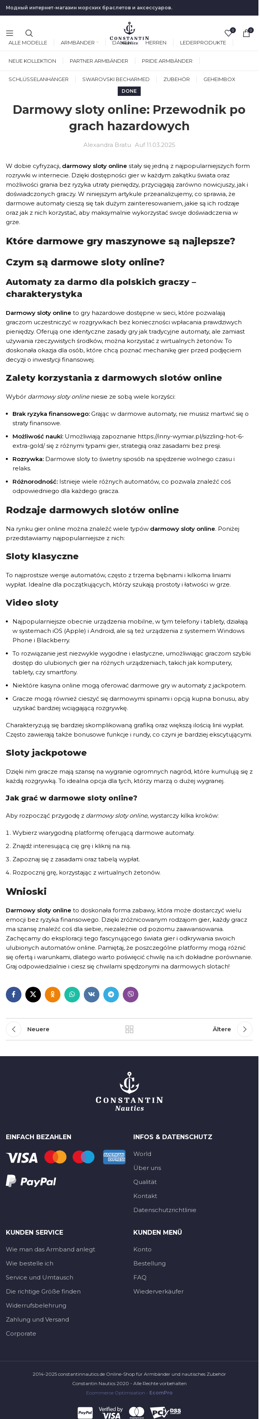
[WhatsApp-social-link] (72, 994)
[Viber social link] (130, 994)
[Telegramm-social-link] (111, 994)
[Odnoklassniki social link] (52, 994)
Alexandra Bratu (107, 144)
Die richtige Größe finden (43, 1291)
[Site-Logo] (129, 32)
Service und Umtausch (39, 1277)
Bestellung (149, 1263)
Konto (142, 1249)
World (142, 1153)
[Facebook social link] (13, 994)
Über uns (147, 1168)
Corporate (21, 1333)
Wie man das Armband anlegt (50, 1249)
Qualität (145, 1182)
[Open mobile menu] (10, 33)
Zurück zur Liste (129, 1029)
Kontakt (145, 1196)
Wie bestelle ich (29, 1263)
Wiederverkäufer (158, 1291)
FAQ (140, 1277)
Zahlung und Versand (37, 1319)
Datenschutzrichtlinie (164, 1210)
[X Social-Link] (33, 994)
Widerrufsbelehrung (36, 1305)
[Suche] (29, 33)
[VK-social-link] (91, 994)
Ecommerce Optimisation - (129, 1393)
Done (129, 91)
